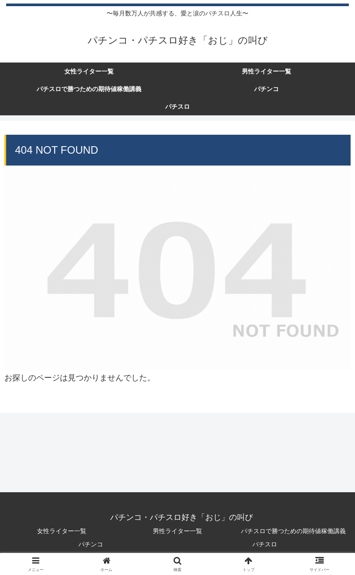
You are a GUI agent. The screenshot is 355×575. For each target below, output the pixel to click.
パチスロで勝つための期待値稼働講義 (293, 530)
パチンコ (90, 544)
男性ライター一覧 (177, 530)
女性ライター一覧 (61, 530)
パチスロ (264, 544)
